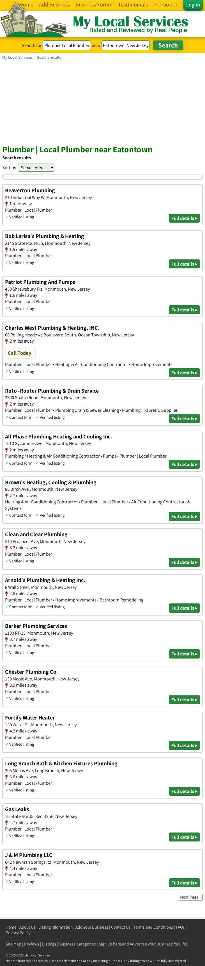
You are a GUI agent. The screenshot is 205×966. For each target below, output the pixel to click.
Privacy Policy (18, 932)
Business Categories (77, 944)
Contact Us (121, 927)
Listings (49, 944)
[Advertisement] (102, 102)
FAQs (180, 927)
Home (11, 927)
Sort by (9, 167)
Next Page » (190, 897)
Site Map (13, 944)
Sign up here (110, 944)
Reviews (31, 944)
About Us (27, 927)
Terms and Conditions (153, 927)
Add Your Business (91, 927)
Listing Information (55, 927)
